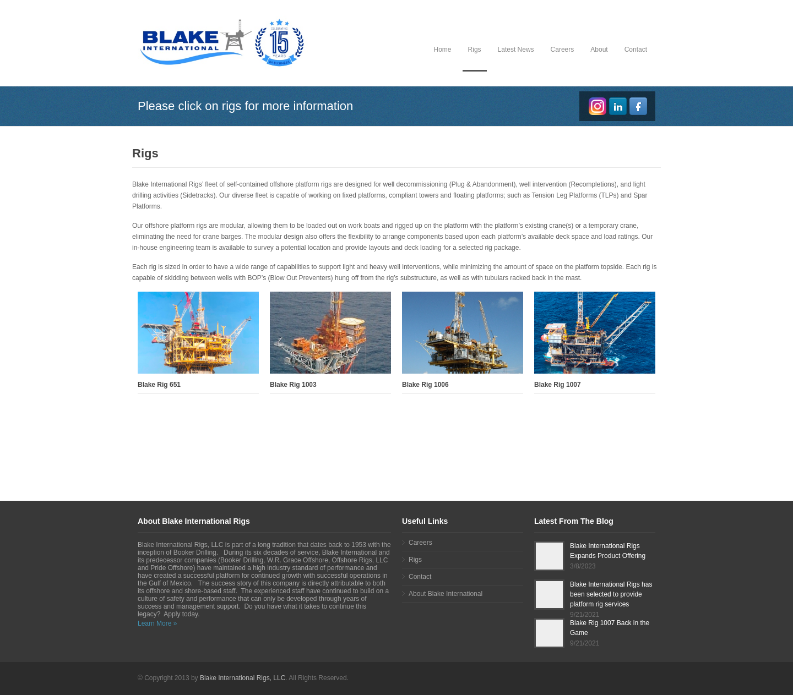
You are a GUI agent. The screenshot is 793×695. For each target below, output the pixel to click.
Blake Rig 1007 (557, 384)
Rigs (474, 49)
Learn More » (157, 623)
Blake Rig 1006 (425, 384)
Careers (562, 49)
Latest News (516, 49)
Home (443, 49)
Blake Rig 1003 (293, 384)
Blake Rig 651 (159, 384)
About (598, 49)
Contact (635, 49)
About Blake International (445, 594)
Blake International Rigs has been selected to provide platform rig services (611, 594)
